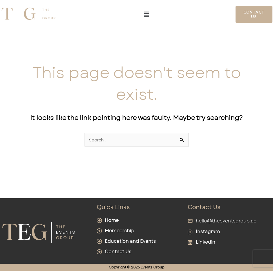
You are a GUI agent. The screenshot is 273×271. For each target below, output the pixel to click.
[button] (146, 14)
